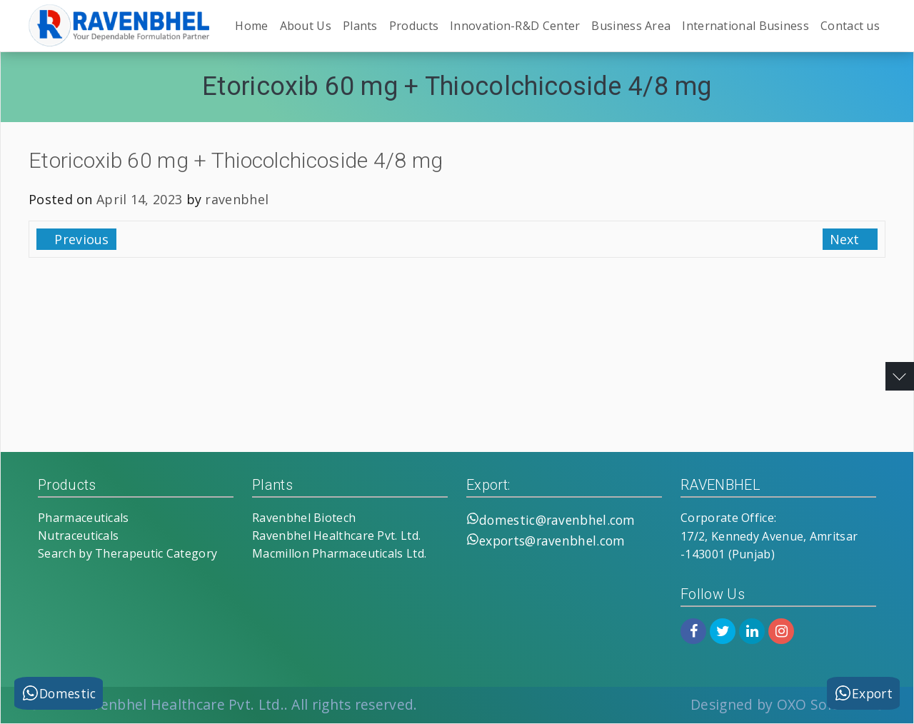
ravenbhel (236, 199)
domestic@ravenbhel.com (557, 519)
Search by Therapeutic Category (127, 553)
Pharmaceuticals (83, 518)
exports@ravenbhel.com (552, 540)
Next (847, 239)
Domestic (58, 693)
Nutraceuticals (78, 535)
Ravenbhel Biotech (304, 518)
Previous (80, 239)
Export (863, 693)
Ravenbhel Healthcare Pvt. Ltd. (336, 535)
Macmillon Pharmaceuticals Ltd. (339, 553)
